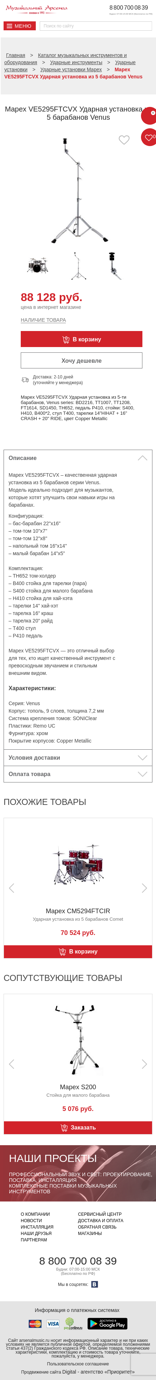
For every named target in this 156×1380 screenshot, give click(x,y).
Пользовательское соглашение (78, 1363)
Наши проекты (53, 1158)
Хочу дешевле (82, 361)
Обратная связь (97, 1227)
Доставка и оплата (100, 1220)
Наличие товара (43, 320)
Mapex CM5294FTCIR (78, 911)
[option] (78, 189)
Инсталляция (37, 1227)
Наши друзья (36, 1233)
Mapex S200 (78, 1087)
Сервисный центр (100, 1214)
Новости (31, 1220)
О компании (35, 1214)
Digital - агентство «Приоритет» (98, 1372)
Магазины (90, 1233)
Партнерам (34, 1239)
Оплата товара (29, 774)
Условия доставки (34, 758)
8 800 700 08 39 (128, 8)
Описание (22, 458)
